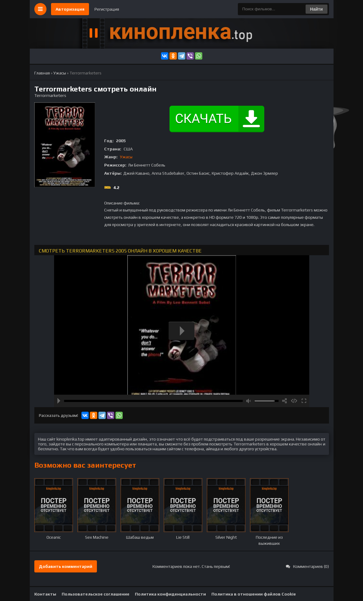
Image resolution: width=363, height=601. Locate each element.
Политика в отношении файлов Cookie (253, 594)
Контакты (45, 594)
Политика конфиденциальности (170, 594)
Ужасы (126, 156)
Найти (316, 9)
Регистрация (106, 9)
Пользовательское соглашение (95, 594)
